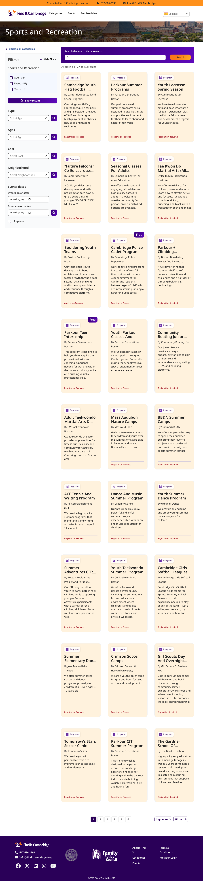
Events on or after (18, 193)
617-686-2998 (108, 3)
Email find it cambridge (141, 3)
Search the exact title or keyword (87, 51)
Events (72, 13)
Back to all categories (22, 49)
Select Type (16, 118)
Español (171, 14)
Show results (32, 100)
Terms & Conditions (166, 850)
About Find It (139, 850)
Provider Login (168, 857)
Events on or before (19, 206)
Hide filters (50, 59)
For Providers (89, 13)
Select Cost (16, 156)
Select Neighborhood (22, 175)
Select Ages (16, 137)
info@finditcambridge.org (35, 857)
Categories (55, 13)
